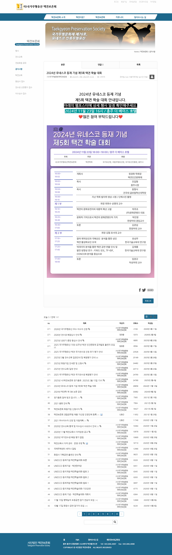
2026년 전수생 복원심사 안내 (68, 335)
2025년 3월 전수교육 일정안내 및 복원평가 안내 (74, 357)
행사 (17, 51)
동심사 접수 (20, 81)
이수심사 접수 (20, 93)
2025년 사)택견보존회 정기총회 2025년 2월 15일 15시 (79, 380)
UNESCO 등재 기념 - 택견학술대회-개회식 (72, 494)
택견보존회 (100, 17)
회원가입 (124, 2)
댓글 (100, 64)
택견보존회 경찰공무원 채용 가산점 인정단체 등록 (75, 414)
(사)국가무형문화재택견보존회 (57, 77)
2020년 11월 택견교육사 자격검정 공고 (71, 432)
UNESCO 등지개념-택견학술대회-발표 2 (71, 477)
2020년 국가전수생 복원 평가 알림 (69, 437)
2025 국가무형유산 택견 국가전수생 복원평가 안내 (76, 374)
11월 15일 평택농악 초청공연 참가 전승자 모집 (74, 500)
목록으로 (148, 301)
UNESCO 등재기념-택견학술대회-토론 (70, 460)
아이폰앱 (153, 2)
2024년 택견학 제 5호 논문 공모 (68, 392)
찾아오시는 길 (140, 17)
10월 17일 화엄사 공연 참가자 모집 (69, 506)
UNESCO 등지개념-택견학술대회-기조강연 (72, 488)
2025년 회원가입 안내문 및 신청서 (70, 363)
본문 (63, 64)
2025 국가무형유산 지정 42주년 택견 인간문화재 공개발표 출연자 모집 (84, 345)
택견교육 (18, 75)
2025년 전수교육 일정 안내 (66, 369)
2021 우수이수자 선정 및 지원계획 (69, 420)
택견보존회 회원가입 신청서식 (67, 409)
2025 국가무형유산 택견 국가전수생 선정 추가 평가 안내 (78, 352)
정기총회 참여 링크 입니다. (65, 397)
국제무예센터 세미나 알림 (65, 449)
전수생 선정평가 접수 (23, 87)
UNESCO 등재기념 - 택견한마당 (68, 466)
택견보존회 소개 (58, 17)
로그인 (116, 2)
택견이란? (80, 17)
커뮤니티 (119, 17)
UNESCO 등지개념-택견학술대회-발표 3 (71, 471)
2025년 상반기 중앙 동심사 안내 (69, 340)
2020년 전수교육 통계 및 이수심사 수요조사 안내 (75, 426)
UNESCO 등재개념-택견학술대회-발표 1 (71, 483)
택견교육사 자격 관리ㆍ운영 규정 (68, 443)
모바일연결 (133, 2)
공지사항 (18, 69)
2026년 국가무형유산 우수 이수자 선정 (72, 329)
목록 (138, 64)
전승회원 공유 (20, 63)
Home (136, 52)
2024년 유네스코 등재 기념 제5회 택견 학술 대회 (75, 386)
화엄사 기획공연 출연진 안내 (66, 455)
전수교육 (18, 57)
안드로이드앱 (143, 2)
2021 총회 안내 (60, 403)
